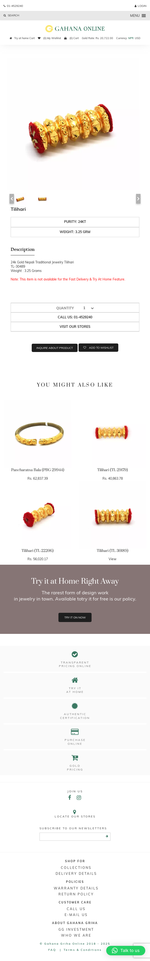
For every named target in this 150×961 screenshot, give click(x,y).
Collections (76, 868)
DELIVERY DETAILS (76, 873)
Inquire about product (54, 348)
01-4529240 (13, 6)
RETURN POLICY (76, 894)
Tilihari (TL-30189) (112, 550)
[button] (135, 15)
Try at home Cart (22, 38)
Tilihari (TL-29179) (112, 470)
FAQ (52, 950)
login (140, 6)
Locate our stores (75, 813)
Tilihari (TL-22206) (37, 550)
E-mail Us (76, 915)
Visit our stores (75, 327)
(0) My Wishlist (49, 38)
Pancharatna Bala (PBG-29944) (37, 470)
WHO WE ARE (76, 935)
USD (137, 38)
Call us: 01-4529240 (75, 317)
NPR (131, 38)
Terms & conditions (83, 950)
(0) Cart (71, 38)
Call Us (76, 909)
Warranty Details (76, 888)
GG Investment (76, 929)
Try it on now (75, 617)
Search (11, 15)
